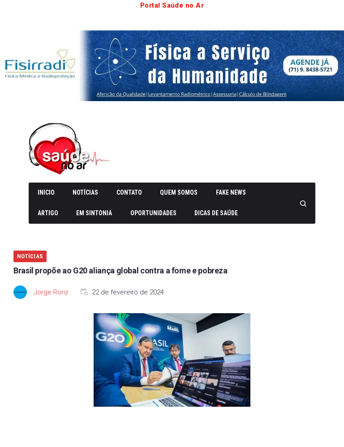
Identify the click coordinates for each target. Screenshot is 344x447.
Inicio (46, 192)
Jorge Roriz (51, 292)
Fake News (231, 192)
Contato (129, 192)
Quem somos (179, 192)
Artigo (48, 213)
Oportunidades (153, 213)
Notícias (85, 192)
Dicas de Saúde (216, 213)
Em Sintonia (94, 213)
